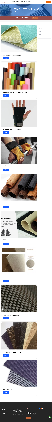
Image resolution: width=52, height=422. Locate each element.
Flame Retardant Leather (4, 413)
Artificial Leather (12, 1)
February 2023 (40, 34)
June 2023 (40, 28)
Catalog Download (28, 1)
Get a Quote (49, 2)
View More (28, 417)
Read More (5, 58)
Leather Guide (23, 1)
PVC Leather (2, 412)
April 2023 (40, 31)
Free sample (35, 17)
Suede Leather (3, 410)
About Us (34, 1)
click (26, 10)
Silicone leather (3, 409)
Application (17, 1)
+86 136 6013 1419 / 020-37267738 (18, 414)
